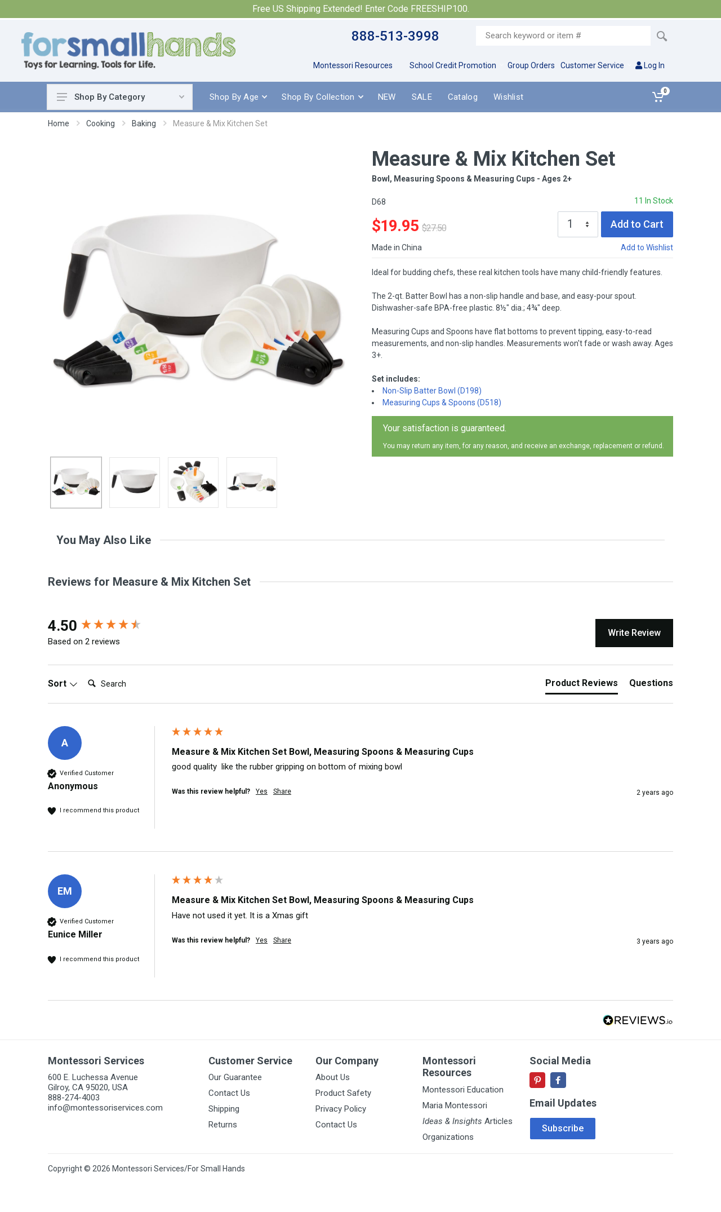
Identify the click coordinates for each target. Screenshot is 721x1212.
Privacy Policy (340, 1109)
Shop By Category (120, 97)
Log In (650, 65)
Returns (222, 1125)
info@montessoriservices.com (105, 1108)
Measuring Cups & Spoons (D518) (441, 402)
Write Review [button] (634, 632)
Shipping (223, 1109)
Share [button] (282, 791)
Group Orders (531, 65)
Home (58, 123)
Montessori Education (463, 1090)
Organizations (448, 1137)
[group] (107, 626)
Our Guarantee (235, 1077)
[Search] (128, 684)
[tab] (581, 685)
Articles (467, 1121)
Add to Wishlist (647, 247)
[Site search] (563, 36)
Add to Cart (637, 224)
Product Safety (343, 1093)
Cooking (100, 123)
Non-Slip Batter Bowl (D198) (432, 390)
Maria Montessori (454, 1105)
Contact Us (229, 1093)
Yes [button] (262, 791)
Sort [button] (63, 683)
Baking (144, 123)
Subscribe (563, 1128)
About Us (332, 1077)
